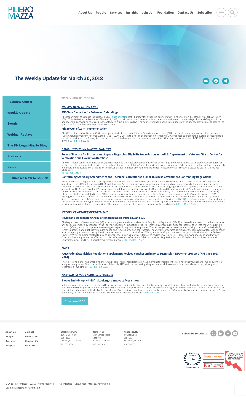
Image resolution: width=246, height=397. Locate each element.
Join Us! (147, 12)
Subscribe (204, 12)
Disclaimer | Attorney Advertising (92, 383)
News (11, 167)
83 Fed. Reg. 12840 (186, 204)
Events (12, 123)
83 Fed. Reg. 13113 (99, 266)
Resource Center (19, 101)
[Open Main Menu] (221, 12)
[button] (206, 81)
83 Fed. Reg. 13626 (71, 172)
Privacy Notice (64, 383)
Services (116, 12)
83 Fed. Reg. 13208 (79, 140)
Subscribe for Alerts (194, 333)
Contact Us (185, 12)
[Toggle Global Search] (233, 12)
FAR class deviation (117, 117)
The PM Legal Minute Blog (27, 145)
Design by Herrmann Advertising (22, 387)
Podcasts (14, 156)
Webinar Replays (19, 134)
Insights (132, 12)
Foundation (165, 12)
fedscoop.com (151, 292)
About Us (85, 12)
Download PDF (74, 301)
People (101, 12)
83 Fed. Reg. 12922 (134, 240)
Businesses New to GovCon (27, 178)
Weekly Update (18, 112)
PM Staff (30, 345)
